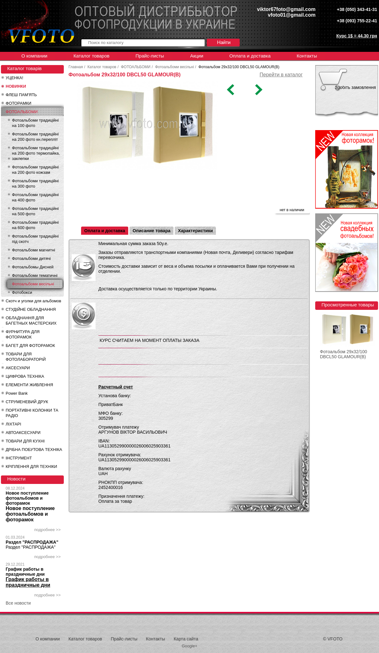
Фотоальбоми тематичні (35, 275)
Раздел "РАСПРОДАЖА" (32, 542)
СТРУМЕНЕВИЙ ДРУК (27, 401)
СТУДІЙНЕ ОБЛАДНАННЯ (31, 309)
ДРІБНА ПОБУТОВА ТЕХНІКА (34, 449)
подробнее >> (47, 529)
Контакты (307, 55)
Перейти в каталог (281, 74)
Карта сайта (186, 638)
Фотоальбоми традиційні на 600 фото (35, 225)
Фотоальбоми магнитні (33, 250)
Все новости (18, 603)
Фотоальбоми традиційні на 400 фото (35, 197)
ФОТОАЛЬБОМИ (22, 111)
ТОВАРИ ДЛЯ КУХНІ (25, 441)
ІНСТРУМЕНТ (19, 458)
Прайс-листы (149, 55)
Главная (76, 67)
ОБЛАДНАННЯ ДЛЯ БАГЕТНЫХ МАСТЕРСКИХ (31, 321)
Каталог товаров (92, 55)
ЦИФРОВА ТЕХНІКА (25, 376)
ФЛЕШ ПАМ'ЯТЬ (21, 94)
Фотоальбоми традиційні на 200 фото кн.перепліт (35, 137)
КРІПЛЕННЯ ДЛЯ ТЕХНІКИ (31, 466)
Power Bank (17, 393)
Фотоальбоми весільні (33, 284)
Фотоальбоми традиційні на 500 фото (35, 211)
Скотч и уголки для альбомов (33, 301)
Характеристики (195, 230)
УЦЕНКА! (14, 77)
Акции (196, 55)
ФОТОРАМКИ (18, 103)
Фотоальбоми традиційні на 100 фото (35, 123)
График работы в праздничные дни (25, 572)
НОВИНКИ (16, 86)
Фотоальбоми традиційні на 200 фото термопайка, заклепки (36, 153)
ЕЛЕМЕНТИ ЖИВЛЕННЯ (29, 384)
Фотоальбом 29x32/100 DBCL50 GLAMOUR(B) (343, 354)
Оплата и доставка (250, 55)
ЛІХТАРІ (13, 424)
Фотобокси (22, 292)
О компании (34, 55)
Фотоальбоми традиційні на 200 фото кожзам (35, 170)
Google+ (189, 646)
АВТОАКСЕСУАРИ (23, 432)
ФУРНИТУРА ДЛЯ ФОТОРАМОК (23, 334)
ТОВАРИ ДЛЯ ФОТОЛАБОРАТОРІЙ (26, 357)
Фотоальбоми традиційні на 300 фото (35, 183)
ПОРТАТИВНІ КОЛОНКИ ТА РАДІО (32, 413)
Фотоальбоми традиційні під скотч (35, 239)
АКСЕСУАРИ (18, 367)
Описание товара (151, 230)
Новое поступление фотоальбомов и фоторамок (27, 498)
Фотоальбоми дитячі (31, 258)
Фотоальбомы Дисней (32, 267)
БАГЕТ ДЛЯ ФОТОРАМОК (30, 345)
